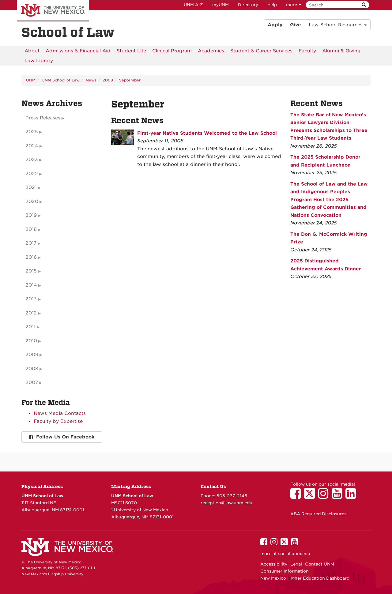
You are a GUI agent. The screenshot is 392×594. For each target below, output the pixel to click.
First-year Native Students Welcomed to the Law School (207, 133)
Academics (211, 51)
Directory (248, 4)
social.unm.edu (294, 553)
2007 (31, 382)
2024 (31, 145)
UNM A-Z (193, 4)
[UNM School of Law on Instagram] (325, 496)
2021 (31, 187)
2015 (31, 271)
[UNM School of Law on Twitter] (311, 496)
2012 (31, 313)
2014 (31, 285)
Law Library (38, 60)
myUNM (220, 4)
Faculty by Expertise (58, 421)
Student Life (131, 51)
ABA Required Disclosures (318, 513)
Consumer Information (284, 571)
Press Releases (42, 118)
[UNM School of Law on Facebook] (297, 496)
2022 (31, 173)
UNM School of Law (61, 80)
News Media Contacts (60, 413)
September (130, 80)
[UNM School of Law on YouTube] (338, 496)
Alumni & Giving (341, 51)
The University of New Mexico (53, 10)
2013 (31, 299)
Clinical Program (172, 51)
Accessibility (273, 564)
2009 (31, 354)
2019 (31, 215)
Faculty (307, 51)
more (293, 4)
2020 (31, 201)
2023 (31, 159)
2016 (31, 257)
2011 (30, 326)
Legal (296, 564)
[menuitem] (32, 51)
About (32, 51)
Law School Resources (338, 25)
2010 (31, 341)
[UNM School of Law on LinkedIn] (352, 496)
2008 (108, 80)
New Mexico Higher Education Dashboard (304, 578)
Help (272, 4)
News (91, 80)
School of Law (68, 32)
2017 (30, 243)
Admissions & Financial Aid (78, 51)
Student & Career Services (261, 51)
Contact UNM (319, 564)
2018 (31, 229)
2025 (31, 131)
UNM (31, 80)
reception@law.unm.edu (226, 502)
